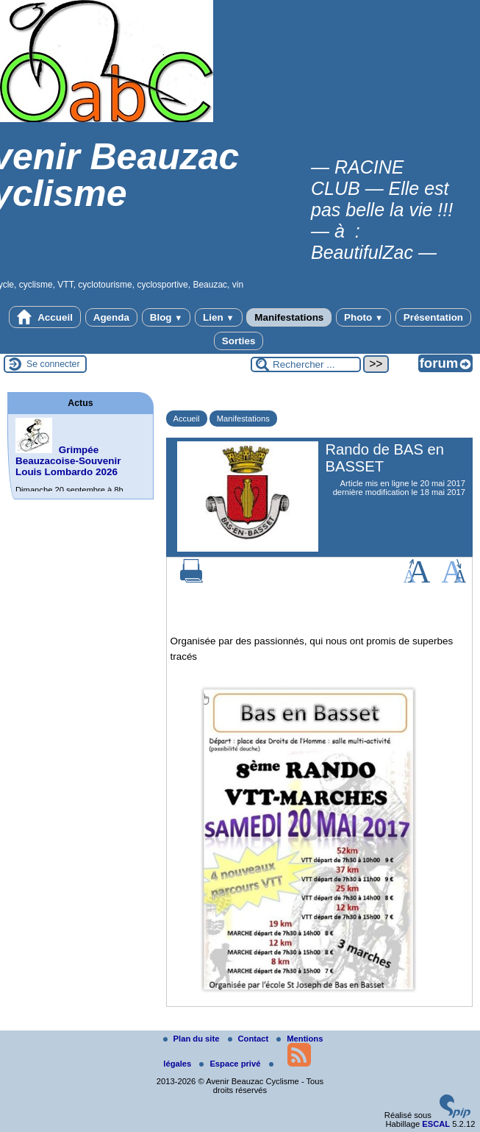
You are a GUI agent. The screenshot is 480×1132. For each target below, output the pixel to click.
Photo (363, 317)
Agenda (111, 317)
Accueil (45, 317)
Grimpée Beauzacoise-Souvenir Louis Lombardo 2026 (68, 460)
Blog (166, 317)
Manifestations (288, 317)
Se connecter (53, 364)
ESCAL (436, 1123)
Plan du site (192, 1038)
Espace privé (230, 1063)
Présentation (433, 317)
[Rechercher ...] (306, 364)
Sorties (239, 340)
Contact (249, 1038)
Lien (218, 317)
